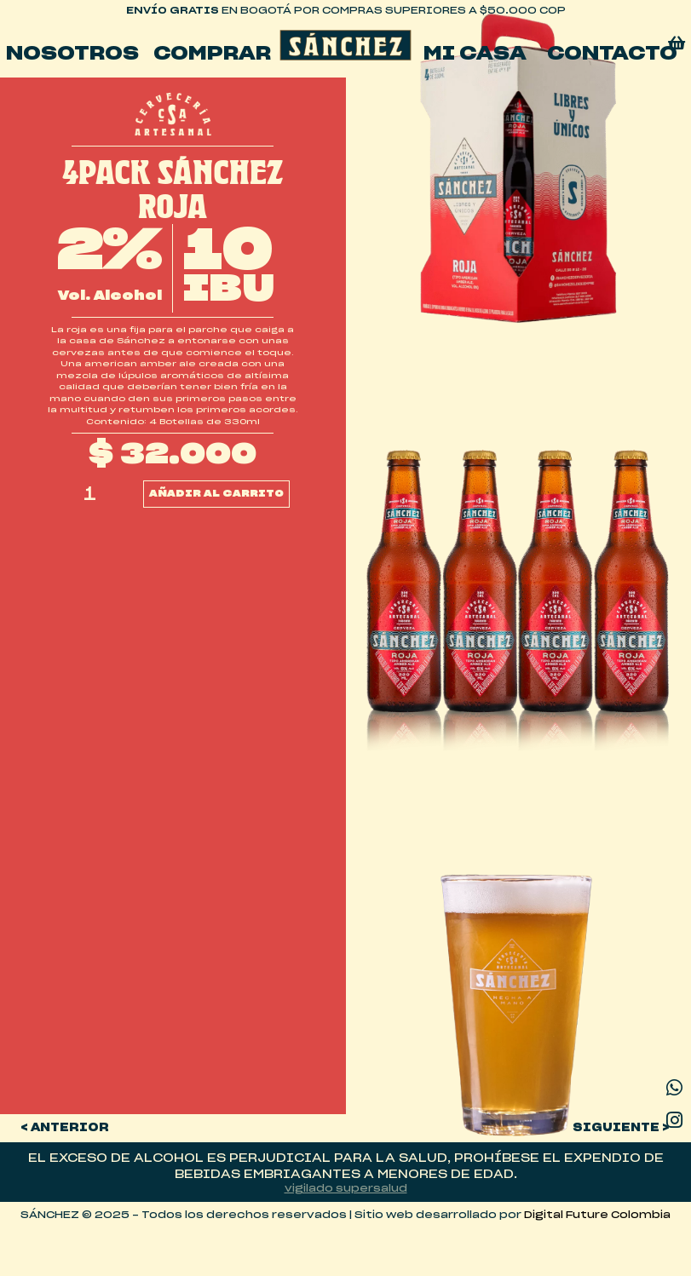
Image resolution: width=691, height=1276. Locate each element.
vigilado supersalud (346, 1188)
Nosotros (72, 53)
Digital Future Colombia (597, 1215)
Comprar (212, 53)
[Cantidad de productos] (90, 494)
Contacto (612, 53)
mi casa (475, 53)
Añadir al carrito (216, 493)
